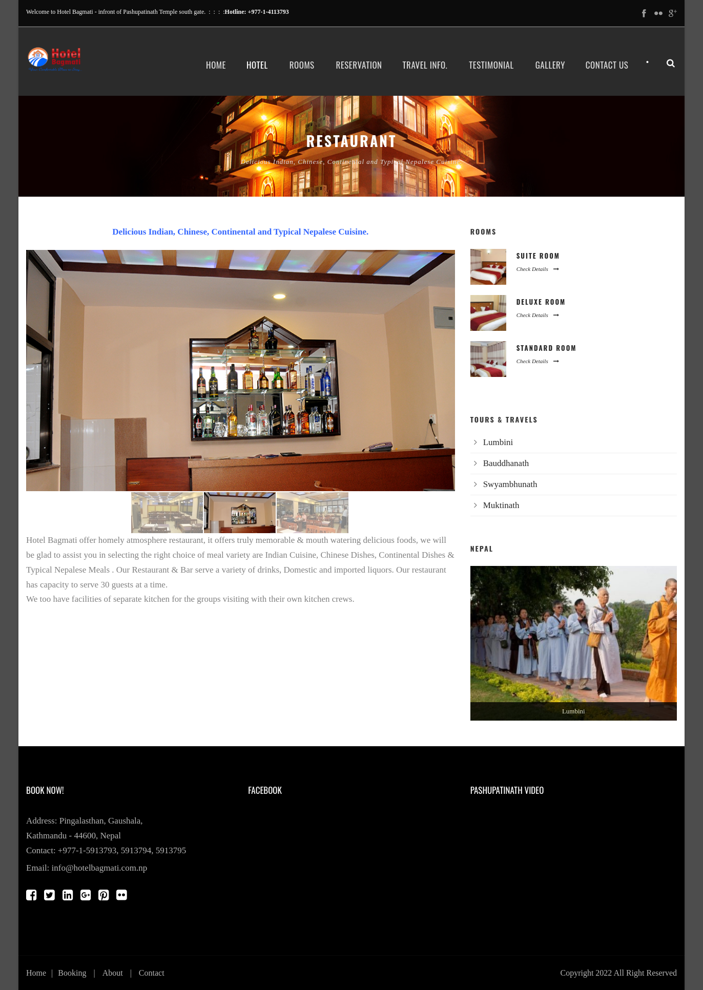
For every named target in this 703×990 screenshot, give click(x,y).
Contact (151, 972)
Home (216, 64)
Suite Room (538, 255)
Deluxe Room (541, 302)
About (112, 972)
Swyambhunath (510, 484)
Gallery (550, 64)
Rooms (302, 64)
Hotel (257, 64)
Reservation (359, 64)
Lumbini (498, 442)
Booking (72, 972)
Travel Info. (425, 64)
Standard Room (546, 348)
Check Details (537, 269)
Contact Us (607, 64)
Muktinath (501, 505)
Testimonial (491, 64)
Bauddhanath (506, 463)
